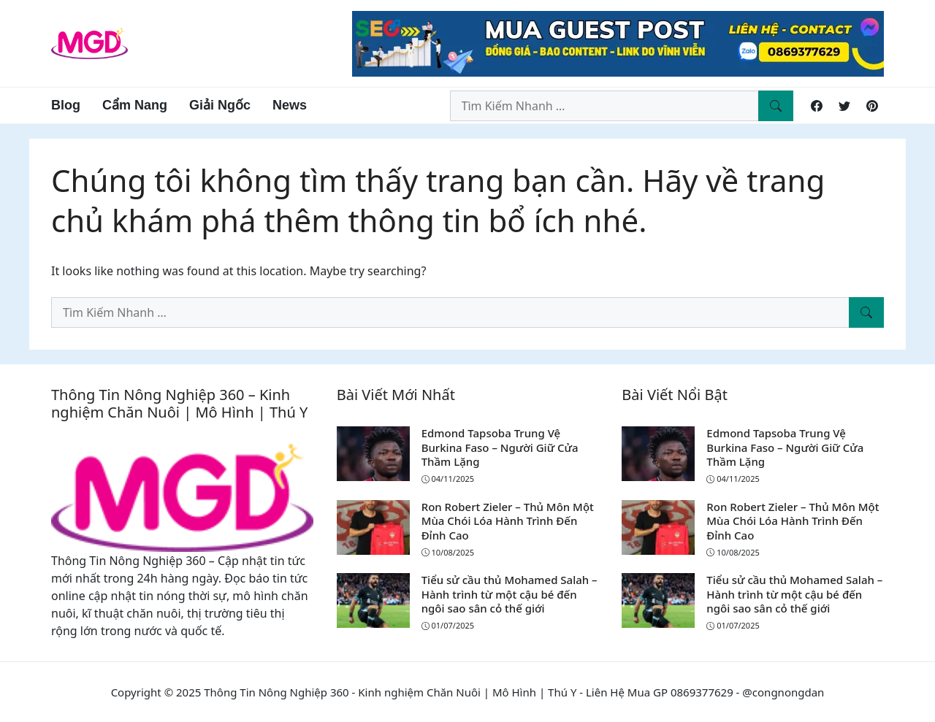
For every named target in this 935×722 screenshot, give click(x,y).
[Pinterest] (872, 106)
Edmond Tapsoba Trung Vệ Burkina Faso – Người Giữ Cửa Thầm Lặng (500, 447)
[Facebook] (816, 106)
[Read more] (618, 42)
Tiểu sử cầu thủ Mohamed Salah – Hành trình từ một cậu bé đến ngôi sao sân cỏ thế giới (509, 593)
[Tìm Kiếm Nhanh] (775, 106)
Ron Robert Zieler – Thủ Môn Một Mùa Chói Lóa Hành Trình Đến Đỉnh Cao (507, 520)
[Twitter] (844, 106)
